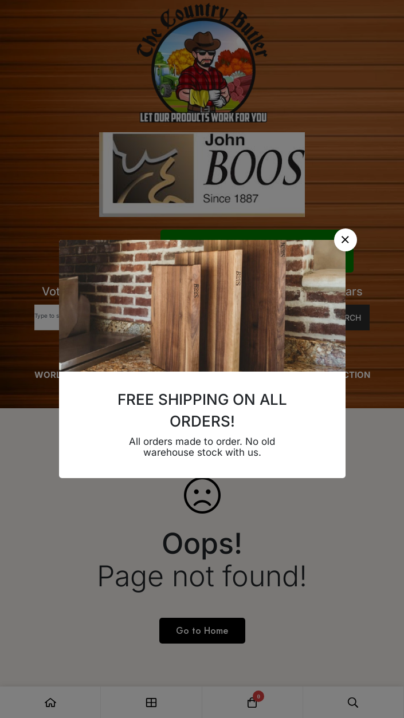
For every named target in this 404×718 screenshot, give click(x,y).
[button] (345, 239)
